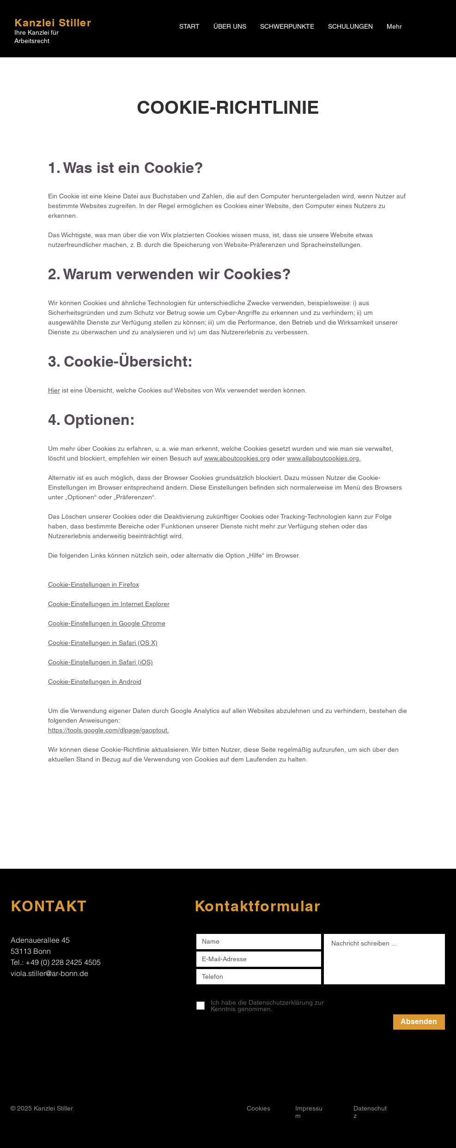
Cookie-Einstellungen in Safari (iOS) (100, 662)
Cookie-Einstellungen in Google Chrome (106, 623)
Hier (54, 390)
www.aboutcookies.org (237, 458)
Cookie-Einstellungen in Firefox (93, 584)
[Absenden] (419, 1022)
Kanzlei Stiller (52, 22)
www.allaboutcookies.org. (324, 458)
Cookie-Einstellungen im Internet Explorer (109, 604)
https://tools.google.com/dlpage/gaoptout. (108, 730)
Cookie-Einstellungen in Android (94, 681)
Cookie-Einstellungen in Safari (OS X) (103, 642)
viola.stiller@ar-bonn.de (49, 973)
